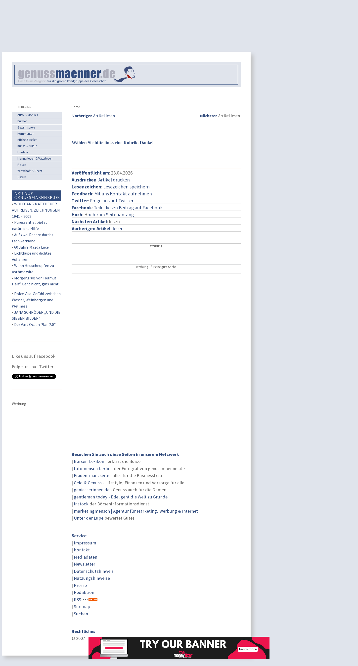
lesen (98, 228)
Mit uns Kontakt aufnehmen (123, 194)
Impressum (85, 543)
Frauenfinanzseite (91, 475)
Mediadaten (85, 557)
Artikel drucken (114, 180)
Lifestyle (22, 152)
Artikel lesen (93, 115)
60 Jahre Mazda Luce (31, 247)
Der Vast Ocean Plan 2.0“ (35, 324)
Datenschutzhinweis (94, 571)
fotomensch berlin (92, 468)
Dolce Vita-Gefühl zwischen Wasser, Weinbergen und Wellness (36, 300)
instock (81, 504)
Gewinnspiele (26, 127)
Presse (80, 585)
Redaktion (84, 592)
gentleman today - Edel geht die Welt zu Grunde (121, 497)
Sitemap (82, 606)
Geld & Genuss (88, 483)
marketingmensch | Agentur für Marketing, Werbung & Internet (136, 511)
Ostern (21, 177)
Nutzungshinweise (92, 578)
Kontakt (82, 550)
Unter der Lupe (88, 518)
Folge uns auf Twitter (112, 201)
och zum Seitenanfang (111, 215)
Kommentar (25, 134)
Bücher (22, 121)
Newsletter (84, 564)
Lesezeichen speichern (126, 187)
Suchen (81, 614)
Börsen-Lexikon (89, 461)
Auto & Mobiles (27, 115)
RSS (77, 599)
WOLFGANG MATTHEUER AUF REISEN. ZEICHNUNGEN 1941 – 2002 (36, 210)
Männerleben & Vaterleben (34, 158)
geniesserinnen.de (91, 489)
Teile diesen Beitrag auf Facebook (128, 208)
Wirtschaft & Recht (29, 171)
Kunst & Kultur (27, 146)
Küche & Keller (27, 140)
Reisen (21, 165)
